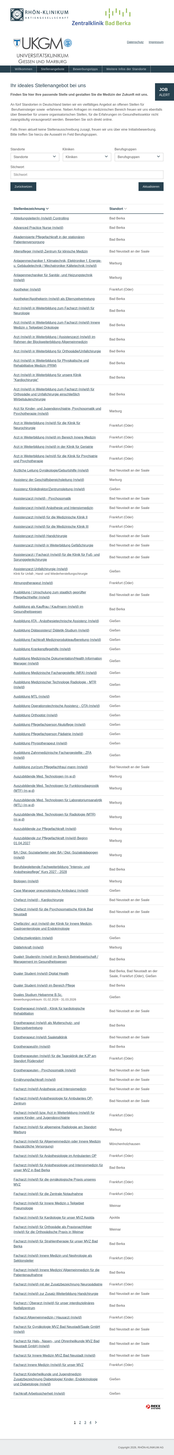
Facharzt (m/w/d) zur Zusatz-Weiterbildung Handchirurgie (56, 1293)
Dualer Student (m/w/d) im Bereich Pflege (44, 985)
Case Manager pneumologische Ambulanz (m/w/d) (51, 890)
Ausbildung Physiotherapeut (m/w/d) (40, 743)
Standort (118, 209)
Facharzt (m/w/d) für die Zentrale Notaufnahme (48, 1194)
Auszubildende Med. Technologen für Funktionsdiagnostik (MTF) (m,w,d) (56, 788)
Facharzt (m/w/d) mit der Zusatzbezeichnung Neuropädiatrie (58, 1284)
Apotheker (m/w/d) (27, 289)
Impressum (156, 42)
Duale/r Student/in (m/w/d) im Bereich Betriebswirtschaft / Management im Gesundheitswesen (56, 959)
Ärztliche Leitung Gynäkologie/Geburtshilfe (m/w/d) (51, 470)
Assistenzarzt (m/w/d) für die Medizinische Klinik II (51, 517)
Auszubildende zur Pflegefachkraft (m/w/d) (45, 829)
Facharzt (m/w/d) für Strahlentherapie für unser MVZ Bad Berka (56, 1244)
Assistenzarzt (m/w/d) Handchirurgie (40, 536)
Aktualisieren (151, 186)
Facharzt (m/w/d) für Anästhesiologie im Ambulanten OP (55, 1156)
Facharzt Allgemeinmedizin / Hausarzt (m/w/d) (48, 1317)
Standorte (17, 149)
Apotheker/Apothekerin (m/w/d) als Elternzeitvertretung (54, 299)
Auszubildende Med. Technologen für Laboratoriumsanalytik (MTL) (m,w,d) (58, 802)
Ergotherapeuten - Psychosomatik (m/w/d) (45, 1070)
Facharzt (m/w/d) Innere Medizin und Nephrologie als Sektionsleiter (53, 1258)
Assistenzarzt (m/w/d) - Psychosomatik (42, 498)
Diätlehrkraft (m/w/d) (29, 947)
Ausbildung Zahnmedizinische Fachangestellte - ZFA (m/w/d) (53, 755)
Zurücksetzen (23, 186)
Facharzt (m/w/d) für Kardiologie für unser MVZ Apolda (54, 1217)
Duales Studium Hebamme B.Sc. (38, 995)
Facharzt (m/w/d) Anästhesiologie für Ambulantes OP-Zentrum (53, 1101)
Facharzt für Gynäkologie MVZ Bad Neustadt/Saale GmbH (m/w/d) (57, 1329)
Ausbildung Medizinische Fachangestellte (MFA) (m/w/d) (55, 673)
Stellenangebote (52, 69)
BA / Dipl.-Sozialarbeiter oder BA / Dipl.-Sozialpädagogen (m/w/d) (56, 855)
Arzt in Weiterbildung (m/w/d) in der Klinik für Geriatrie (53, 446)
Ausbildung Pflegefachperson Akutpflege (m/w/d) (50, 724)
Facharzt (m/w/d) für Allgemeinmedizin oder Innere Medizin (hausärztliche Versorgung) (57, 1144)
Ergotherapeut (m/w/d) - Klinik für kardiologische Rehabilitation (49, 1011)
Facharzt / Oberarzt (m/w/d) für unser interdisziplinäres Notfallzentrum (54, 1305)
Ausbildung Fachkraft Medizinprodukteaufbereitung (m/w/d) (57, 639)
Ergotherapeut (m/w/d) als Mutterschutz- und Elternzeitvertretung (47, 1025)
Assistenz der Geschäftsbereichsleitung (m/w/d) (49, 480)
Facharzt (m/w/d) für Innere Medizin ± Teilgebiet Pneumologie (49, 1205)
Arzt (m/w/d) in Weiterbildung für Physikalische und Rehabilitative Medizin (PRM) (51, 363)
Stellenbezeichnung (31, 209)
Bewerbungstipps (85, 69)
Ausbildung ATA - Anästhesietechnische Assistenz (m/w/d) (56, 621)
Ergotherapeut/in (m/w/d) (32, 1046)
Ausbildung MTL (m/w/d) (32, 696)
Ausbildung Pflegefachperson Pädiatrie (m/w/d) (48, 734)
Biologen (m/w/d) (26, 881)
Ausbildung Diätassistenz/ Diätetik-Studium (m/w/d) (51, 630)
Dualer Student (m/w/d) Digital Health (41, 973)
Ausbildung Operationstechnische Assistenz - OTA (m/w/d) (57, 706)
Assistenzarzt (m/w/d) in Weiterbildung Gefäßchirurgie (53, 545)
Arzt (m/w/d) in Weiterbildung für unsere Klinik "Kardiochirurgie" (47, 377)
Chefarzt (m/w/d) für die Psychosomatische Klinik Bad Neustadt (53, 912)
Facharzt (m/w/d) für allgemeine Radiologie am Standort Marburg (55, 1129)
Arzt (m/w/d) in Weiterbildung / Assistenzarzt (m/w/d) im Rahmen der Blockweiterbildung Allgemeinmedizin (54, 339)
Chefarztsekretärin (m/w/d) (33, 938)
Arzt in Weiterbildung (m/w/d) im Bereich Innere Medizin (55, 437)
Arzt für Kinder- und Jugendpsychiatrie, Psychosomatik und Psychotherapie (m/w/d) (57, 411)
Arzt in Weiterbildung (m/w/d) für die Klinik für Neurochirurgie (47, 425)
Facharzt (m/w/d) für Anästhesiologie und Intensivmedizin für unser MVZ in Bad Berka (58, 1167)
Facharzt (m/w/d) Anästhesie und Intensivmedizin (50, 1089)
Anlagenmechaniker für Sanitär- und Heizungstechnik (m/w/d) (53, 277)
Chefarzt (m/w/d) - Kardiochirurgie (39, 900)
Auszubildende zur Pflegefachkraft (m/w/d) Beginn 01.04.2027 (51, 840)
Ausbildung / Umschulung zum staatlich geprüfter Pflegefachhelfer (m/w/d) (50, 595)
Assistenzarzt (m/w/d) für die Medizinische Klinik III (51, 526)
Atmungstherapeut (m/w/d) (33, 583)
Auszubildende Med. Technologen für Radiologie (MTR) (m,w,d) (55, 817)
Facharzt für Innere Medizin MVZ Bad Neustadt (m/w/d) (54, 1355)
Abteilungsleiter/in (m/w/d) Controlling (41, 218)
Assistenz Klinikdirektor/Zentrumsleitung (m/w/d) (49, 489)
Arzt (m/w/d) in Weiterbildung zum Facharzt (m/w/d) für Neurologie (54, 310)
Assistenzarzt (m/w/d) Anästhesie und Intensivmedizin (53, 508)
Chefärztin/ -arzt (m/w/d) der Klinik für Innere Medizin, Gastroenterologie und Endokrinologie (53, 926)
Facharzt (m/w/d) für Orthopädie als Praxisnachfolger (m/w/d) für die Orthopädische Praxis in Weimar (53, 1229)
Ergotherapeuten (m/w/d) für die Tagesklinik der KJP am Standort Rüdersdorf (55, 1058)
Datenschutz (135, 42)
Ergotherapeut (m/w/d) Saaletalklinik (40, 1037)
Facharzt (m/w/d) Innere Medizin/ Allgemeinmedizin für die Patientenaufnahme (57, 1272)
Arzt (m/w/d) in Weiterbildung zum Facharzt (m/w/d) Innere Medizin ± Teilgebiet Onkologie (57, 325)
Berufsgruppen (125, 149)
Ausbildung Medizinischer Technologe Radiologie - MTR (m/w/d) (55, 684)
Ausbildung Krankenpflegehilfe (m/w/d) (42, 649)
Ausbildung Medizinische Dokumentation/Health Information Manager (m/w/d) (58, 661)
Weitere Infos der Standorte (126, 69)
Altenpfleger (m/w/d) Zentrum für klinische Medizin (51, 251)
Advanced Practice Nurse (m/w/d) (38, 227)
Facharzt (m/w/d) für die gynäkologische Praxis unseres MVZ (55, 1182)
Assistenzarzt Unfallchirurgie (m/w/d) (41, 569)
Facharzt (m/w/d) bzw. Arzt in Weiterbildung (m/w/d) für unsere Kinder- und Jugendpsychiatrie (54, 1115)
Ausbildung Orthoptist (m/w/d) (36, 715)
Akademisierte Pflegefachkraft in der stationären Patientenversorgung (49, 239)
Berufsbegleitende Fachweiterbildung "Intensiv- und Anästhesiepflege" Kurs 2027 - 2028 (52, 869)
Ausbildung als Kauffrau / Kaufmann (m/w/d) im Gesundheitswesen (48, 609)
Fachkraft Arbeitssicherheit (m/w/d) (39, 1393)
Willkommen (23, 69)
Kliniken (68, 149)
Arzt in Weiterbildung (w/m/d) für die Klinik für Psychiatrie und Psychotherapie (56, 458)
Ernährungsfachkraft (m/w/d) (35, 1079)
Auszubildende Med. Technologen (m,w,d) (45, 776)
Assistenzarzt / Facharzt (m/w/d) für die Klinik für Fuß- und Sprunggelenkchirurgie (57, 557)
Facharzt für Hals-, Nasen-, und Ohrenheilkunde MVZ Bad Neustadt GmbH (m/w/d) (57, 1343)
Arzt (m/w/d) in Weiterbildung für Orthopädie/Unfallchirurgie (57, 351)
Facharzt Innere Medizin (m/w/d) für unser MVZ (48, 1365)
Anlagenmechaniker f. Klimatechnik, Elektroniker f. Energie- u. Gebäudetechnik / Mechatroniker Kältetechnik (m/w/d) (58, 263)
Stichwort (17, 167)
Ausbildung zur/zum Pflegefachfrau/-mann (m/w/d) (51, 767)
